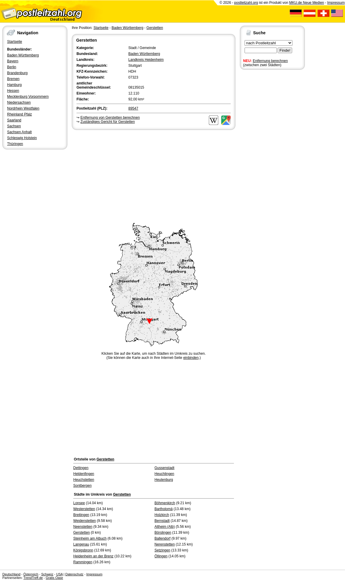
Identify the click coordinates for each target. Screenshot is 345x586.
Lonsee (79, 503)
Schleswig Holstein (22, 138)
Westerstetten (84, 509)
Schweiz (47, 574)
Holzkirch (161, 515)
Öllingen (160, 556)
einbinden (190, 358)
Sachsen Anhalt (19, 132)
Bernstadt (162, 521)
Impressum (336, 3)
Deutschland (11, 574)
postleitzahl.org (246, 3)
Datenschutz (74, 574)
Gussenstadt (164, 468)
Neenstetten (82, 527)
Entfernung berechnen (270, 61)
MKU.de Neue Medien (306, 3)
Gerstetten (155, 28)
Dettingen (80, 468)
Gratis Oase (54, 578)
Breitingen (81, 515)
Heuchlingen (164, 474)
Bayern (12, 61)
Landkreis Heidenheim (146, 60)
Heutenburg (163, 480)
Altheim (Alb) (164, 527)
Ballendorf (162, 538)
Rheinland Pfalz (19, 114)
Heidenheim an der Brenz (93, 556)
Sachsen (14, 126)
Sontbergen (82, 486)
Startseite (14, 42)
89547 (133, 108)
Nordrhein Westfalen (23, 108)
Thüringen (15, 144)
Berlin (11, 67)
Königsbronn (83, 550)
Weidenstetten (84, 521)
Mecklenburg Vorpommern (28, 97)
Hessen (13, 91)
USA (59, 574)
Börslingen (162, 532)
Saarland (14, 120)
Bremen (13, 79)
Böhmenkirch (164, 503)
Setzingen (162, 550)
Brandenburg (17, 73)
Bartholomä (163, 509)
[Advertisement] (153, 175)
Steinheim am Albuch (90, 538)
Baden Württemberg (23, 55)
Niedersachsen (19, 102)
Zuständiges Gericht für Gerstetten (107, 122)
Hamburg (14, 85)
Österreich (30, 574)
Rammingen (82, 562)
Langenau (81, 544)
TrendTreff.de (33, 578)
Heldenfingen (83, 474)
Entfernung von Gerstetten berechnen (110, 117)
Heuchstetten (83, 480)
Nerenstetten (164, 544)
